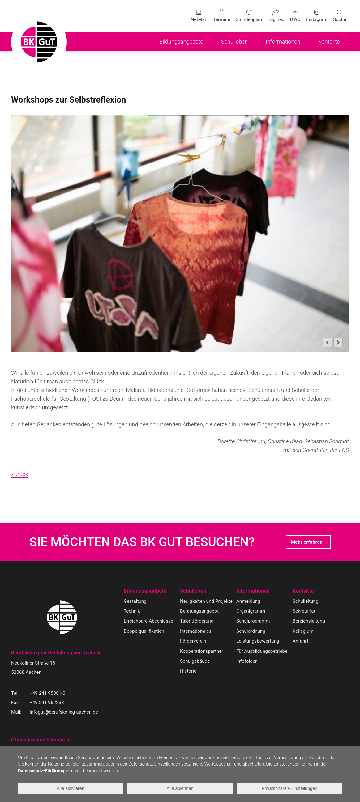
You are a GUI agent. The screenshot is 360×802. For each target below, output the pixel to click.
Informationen (253, 591)
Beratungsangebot (199, 611)
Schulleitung (306, 601)
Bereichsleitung (309, 621)
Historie (188, 671)
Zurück (19, 474)
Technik (132, 611)
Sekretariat (304, 611)
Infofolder (246, 661)
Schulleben (193, 591)
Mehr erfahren (307, 542)
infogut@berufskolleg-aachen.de (64, 712)
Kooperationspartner (201, 651)
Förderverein (193, 641)
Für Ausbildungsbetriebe (261, 651)
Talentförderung (196, 621)
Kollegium (303, 631)
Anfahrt (300, 641)
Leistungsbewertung (257, 641)
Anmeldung (248, 601)
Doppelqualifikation (144, 631)
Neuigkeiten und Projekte (206, 601)
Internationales (196, 631)
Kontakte (303, 591)
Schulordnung (250, 631)
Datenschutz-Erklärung (41, 771)
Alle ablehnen (179, 788)
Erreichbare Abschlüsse (148, 621)
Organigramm (250, 611)
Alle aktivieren (70, 788)
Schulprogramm (253, 621)
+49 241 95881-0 (47, 693)
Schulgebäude (195, 661)
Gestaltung (135, 601)
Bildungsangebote (145, 591)
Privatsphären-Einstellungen (289, 788)
